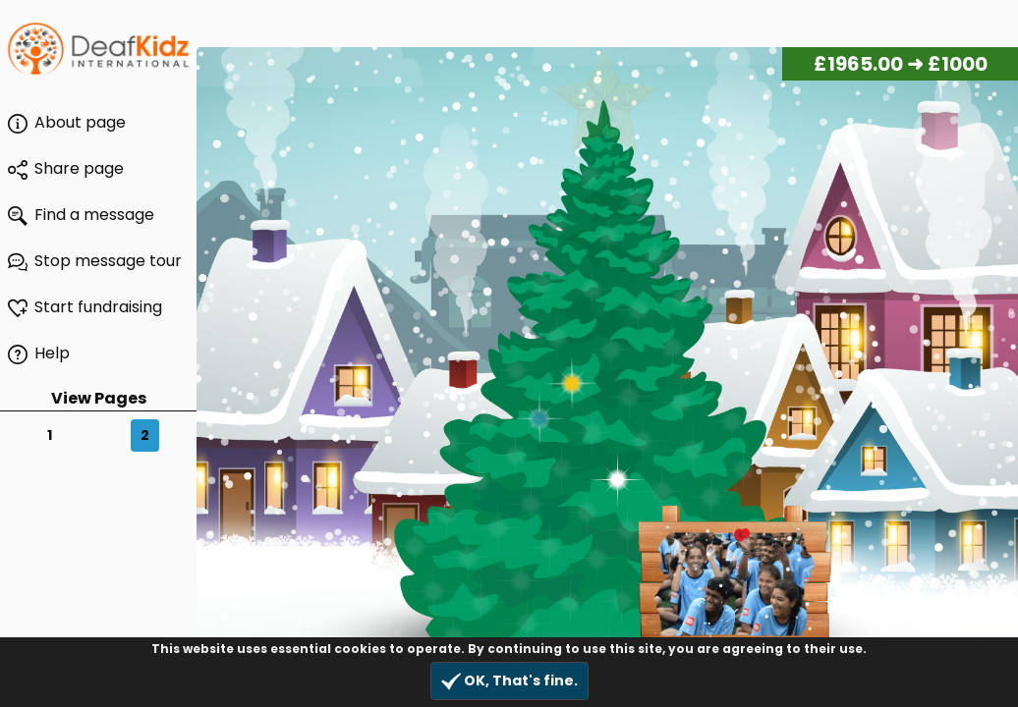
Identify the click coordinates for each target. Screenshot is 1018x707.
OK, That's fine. (509, 681)
